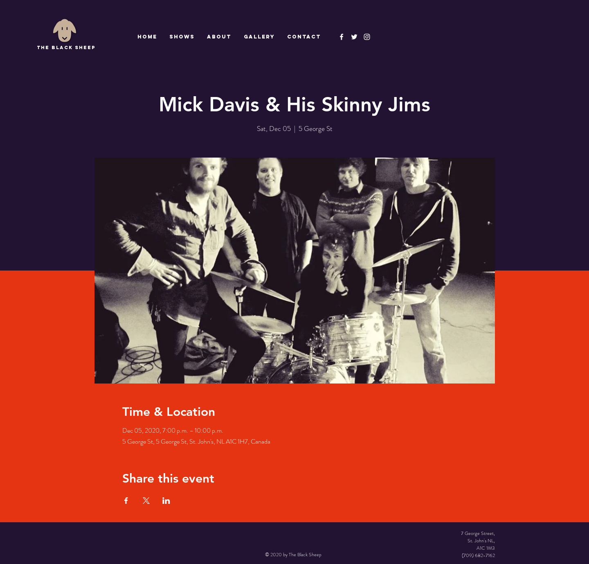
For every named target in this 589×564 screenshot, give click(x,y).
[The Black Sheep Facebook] (341, 37)
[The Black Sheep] (354, 37)
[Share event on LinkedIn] (166, 500)
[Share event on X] (146, 500)
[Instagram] (367, 37)
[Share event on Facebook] (126, 500)
